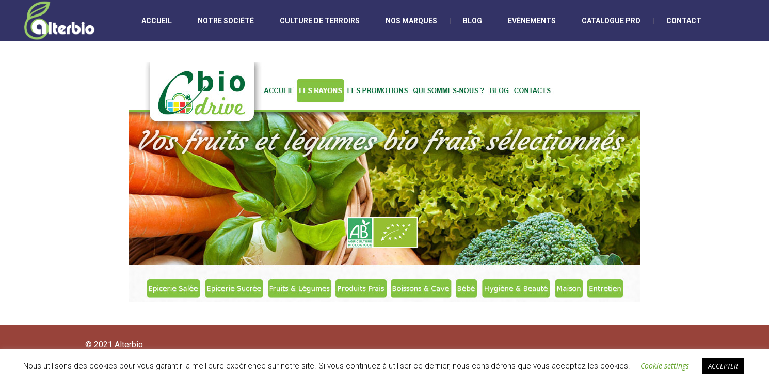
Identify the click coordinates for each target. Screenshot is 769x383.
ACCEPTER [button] (723, 366)
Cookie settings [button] (664, 366)
